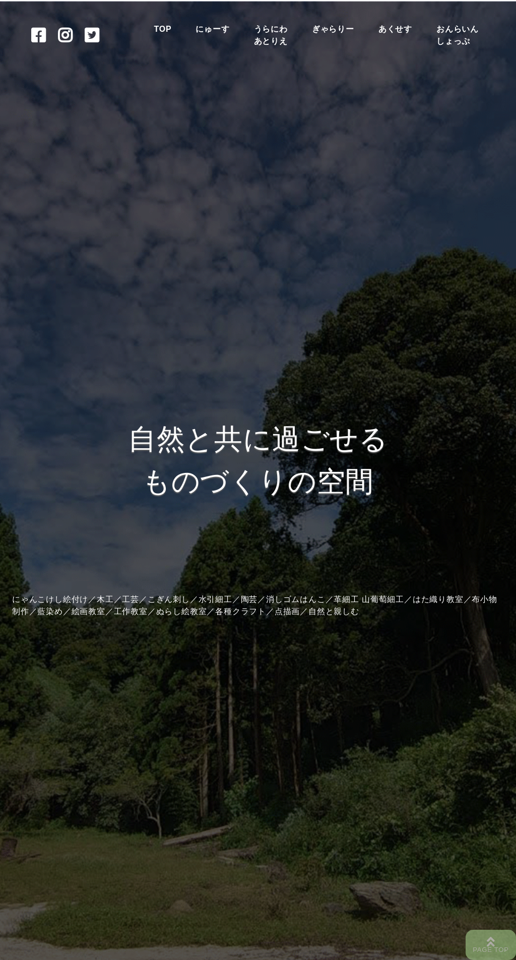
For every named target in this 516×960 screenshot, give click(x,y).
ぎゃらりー (333, 29)
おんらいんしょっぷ (457, 35)
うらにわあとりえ (271, 35)
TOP (162, 29)
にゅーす (212, 29)
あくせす (395, 29)
